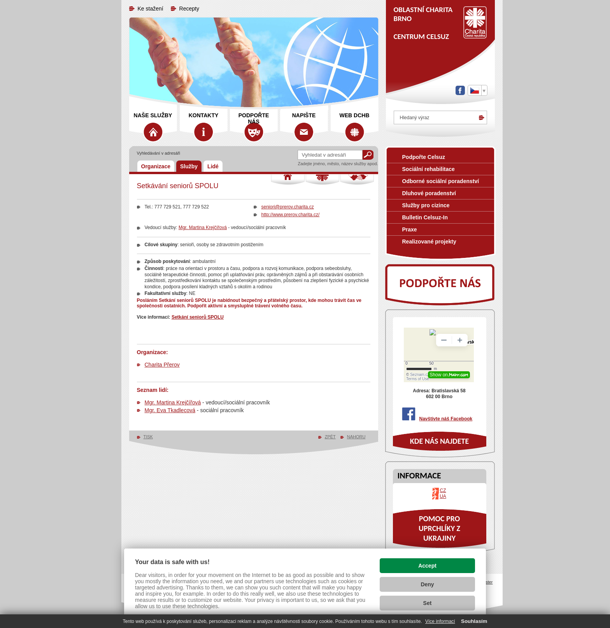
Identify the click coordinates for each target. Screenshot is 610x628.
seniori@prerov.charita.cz (287, 207)
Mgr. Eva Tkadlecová (170, 410)
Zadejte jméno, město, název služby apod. (338, 163)
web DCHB (355, 115)
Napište (304, 115)
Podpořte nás (253, 118)
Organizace (155, 166)
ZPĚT (330, 436)
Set (427, 603)
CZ (443, 490)
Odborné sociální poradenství (440, 181)
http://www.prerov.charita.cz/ (290, 214)
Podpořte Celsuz (423, 157)
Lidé (213, 166)
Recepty (189, 8)
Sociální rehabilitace (428, 169)
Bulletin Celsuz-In (425, 217)
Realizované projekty (429, 241)
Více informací (440, 621)
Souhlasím (474, 621)
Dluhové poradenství (429, 193)
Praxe (409, 229)
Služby (189, 166)
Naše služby (153, 115)
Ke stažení (150, 8)
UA (443, 496)
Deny (427, 584)
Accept (427, 566)
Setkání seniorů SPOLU (198, 317)
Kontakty (204, 115)
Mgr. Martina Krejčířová (203, 227)
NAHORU (356, 436)
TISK (148, 436)
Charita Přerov (162, 365)
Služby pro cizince (426, 205)
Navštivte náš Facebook (446, 419)
